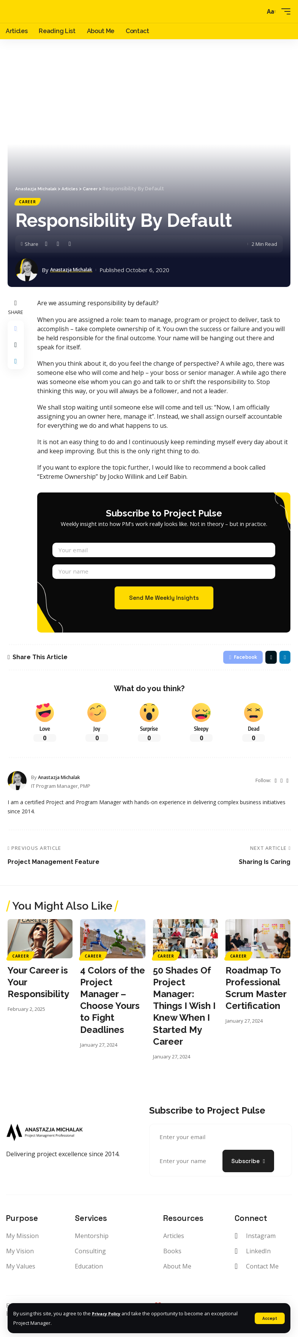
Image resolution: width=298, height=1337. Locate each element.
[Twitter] (275, 793)
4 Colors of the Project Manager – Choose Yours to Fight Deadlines (112, 1013)
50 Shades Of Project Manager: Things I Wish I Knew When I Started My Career (184, 1019)
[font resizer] (270, 11)
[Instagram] (281, 793)
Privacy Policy (109, 1313)
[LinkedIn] (287, 793)
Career (28, 202)
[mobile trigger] (284, 11)
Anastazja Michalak (77, 271)
